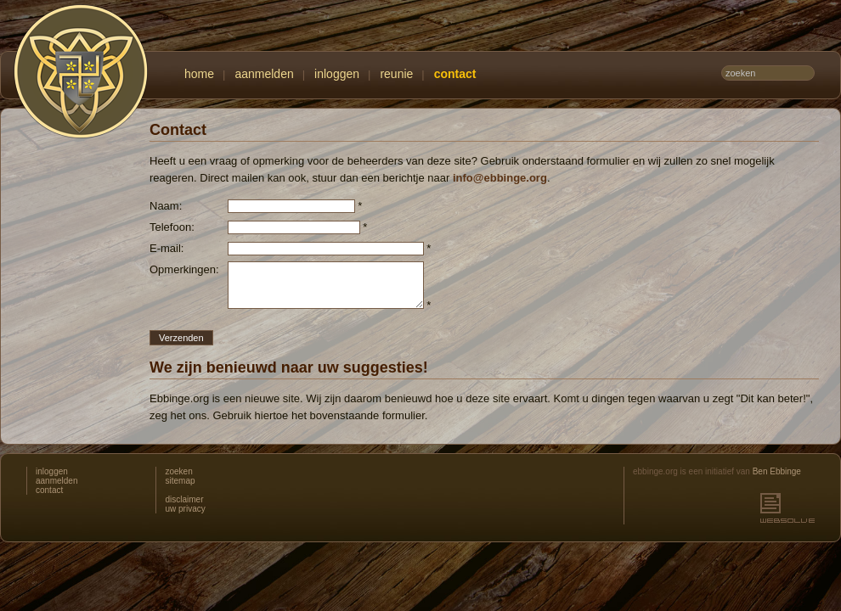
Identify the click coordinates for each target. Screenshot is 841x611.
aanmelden (263, 75)
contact (455, 75)
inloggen (336, 75)
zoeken (178, 471)
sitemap (180, 480)
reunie (396, 75)
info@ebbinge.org (500, 177)
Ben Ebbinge (777, 471)
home (199, 75)
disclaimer (184, 499)
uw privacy (185, 508)
